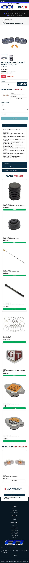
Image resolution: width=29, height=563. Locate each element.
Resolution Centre (14, 512)
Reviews (9, 166)
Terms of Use (14, 525)
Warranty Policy (14, 535)
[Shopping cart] (26, 7)
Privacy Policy (6, 498)
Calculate (14, 118)
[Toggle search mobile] (22, 7)
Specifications (6, 163)
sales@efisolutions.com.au (9, 548)
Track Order (14, 510)
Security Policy (14, 530)
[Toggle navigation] (19, 7)
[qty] (14, 105)
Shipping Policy (14, 532)
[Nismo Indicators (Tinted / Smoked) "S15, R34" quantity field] (9, 84)
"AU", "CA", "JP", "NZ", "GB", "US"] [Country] (14, 109)
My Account (14, 508)
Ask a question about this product (11, 170)
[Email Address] (14, 492)
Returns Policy (14, 533)
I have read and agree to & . (13, 498)
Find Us (14, 519)
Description (6, 125)
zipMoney (15, 537)
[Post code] (14, 114)
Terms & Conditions (17, 497)
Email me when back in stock (22, 84)
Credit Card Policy (14, 527)
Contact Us (14, 517)
